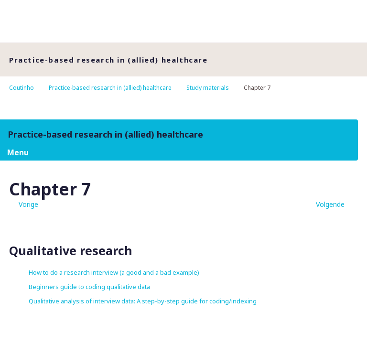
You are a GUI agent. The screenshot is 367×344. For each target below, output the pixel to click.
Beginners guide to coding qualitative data (89, 286)
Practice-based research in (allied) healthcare (110, 88)
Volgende (330, 204)
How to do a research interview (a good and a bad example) (114, 272)
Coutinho (21, 88)
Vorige (28, 204)
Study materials (207, 88)
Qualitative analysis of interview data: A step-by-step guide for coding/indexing (143, 301)
